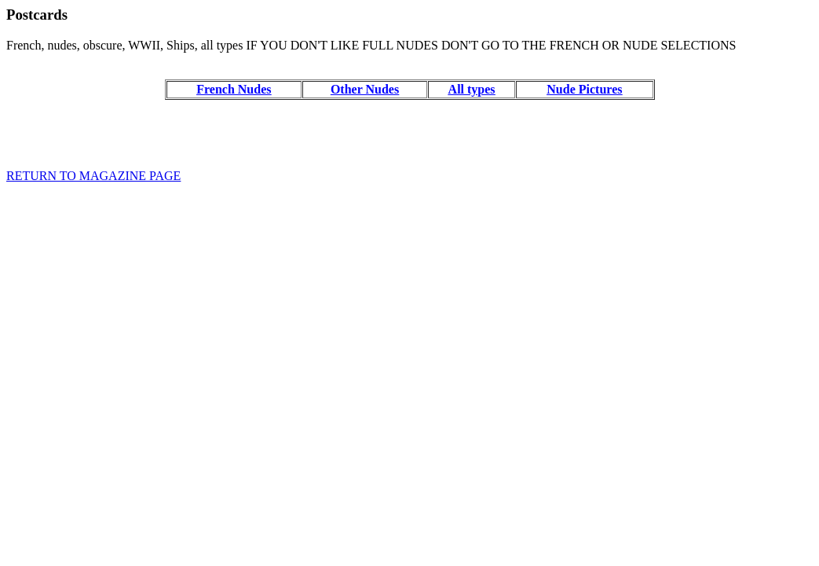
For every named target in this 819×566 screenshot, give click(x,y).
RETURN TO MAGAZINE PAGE (93, 175)
